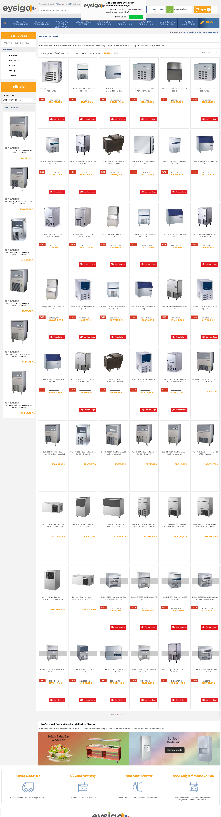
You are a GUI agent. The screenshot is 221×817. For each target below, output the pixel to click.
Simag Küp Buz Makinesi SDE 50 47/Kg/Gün (205, 203)
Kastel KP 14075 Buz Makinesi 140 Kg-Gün (52, 541)
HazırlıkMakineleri (188, 23)
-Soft (95, 813)
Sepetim (103, 756)
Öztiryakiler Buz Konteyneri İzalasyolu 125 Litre (113, 146)
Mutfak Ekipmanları (20, 23)
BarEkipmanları (125, 23)
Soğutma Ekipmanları (146, 23)
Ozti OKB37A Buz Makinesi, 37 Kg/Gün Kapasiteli (18, 355)
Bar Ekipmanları (45, 765)
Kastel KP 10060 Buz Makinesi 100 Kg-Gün (82, 90)
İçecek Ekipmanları (46, 740)
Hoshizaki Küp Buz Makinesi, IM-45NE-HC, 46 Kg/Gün (174, 428)
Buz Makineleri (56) (12, 100)
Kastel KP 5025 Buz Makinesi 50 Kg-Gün (174, 146)
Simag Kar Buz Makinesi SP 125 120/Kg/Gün (52, 90)
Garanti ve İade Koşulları (79, 744)
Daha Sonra (120, 16)
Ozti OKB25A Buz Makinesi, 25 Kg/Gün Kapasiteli (18, 304)
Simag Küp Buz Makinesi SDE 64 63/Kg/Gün (174, 541)
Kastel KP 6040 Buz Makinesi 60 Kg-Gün (144, 203)
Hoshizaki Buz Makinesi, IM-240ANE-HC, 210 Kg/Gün (52, 485)
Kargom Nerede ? (47, 4)
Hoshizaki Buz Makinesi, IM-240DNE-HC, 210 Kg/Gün (82, 485)
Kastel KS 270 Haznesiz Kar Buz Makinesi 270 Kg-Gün (113, 485)
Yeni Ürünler (104, 744)
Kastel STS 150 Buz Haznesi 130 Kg (205, 146)
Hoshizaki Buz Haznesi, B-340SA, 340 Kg (113, 428)
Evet (136, 16)
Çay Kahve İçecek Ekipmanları (62, 24)
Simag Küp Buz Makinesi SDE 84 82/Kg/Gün (83, 315)
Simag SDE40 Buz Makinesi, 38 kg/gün (83, 146)
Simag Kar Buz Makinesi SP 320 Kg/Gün (205, 90)
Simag (9, 71)
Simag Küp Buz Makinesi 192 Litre (144, 146)
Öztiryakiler (11, 60)
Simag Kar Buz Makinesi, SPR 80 (174, 259)
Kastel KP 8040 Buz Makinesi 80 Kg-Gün (113, 259)
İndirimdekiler (105, 748)
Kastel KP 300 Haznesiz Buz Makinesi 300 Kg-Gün (113, 90)
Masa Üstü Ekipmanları (41, 23)
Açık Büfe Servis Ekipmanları (50, 761)
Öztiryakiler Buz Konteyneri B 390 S (174, 90)
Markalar (7, 49)
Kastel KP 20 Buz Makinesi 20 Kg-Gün (83, 259)
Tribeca (10, 76)
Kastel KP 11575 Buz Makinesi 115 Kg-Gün (144, 485)
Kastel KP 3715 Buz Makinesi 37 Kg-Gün (174, 485)
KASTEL (10, 65)
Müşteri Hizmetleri (107, 752)
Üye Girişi (178, 10)
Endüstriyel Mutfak (83, 23)
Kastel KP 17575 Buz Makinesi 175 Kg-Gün (144, 541)
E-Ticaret (102, 813)
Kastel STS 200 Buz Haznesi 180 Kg (174, 203)
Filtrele (19, 86)
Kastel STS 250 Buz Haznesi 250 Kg (144, 259)
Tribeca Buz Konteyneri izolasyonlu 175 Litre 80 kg (113, 315)
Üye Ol (187, 10)
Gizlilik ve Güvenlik (77, 748)
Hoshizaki (10, 55)
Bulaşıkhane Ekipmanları (167, 23)
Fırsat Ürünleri (76, 4)
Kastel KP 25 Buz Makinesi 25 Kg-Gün (205, 259)
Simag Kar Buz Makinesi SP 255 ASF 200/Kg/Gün (144, 90)
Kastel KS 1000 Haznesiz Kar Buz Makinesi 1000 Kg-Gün (205, 541)
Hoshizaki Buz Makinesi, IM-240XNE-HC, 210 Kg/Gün (52, 428)
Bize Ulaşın (104, 735)
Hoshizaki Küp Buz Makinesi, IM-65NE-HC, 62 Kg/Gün (205, 428)
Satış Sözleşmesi (75, 740)
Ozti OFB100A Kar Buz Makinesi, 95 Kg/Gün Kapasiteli (18, 202)
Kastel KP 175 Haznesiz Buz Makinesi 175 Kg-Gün (113, 541)
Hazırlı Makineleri (46, 731)
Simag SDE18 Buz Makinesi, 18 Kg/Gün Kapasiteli (174, 315)
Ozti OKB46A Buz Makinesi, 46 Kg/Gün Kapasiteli (19, 406)
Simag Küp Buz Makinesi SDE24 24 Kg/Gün (52, 203)
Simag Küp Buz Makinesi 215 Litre (113, 203)
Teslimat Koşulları (76, 731)
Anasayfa (103, 731)
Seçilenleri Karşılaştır (133, 52)
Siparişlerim (62, 4)
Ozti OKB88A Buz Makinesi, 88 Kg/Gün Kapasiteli (19, 151)
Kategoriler (9, 95)
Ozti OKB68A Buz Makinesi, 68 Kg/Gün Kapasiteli (205, 372)
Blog (210, 21)
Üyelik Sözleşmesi (76, 735)
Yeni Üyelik (134, 731)
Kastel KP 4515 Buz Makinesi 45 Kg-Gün (52, 146)
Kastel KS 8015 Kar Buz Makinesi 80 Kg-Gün (83, 541)
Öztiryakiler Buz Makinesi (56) (16, 43)
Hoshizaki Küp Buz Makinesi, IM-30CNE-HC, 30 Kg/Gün (144, 428)
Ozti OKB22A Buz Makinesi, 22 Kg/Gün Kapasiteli (19, 253)
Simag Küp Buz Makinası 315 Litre (52, 259)
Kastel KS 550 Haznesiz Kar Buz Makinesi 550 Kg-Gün (205, 485)
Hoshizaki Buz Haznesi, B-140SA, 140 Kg (82, 428)
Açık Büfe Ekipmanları (104, 23)
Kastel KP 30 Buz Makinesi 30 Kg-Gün (144, 315)
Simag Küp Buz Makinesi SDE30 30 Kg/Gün (83, 203)
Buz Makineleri (19, 36)
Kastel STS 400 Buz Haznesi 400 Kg (52, 315)
